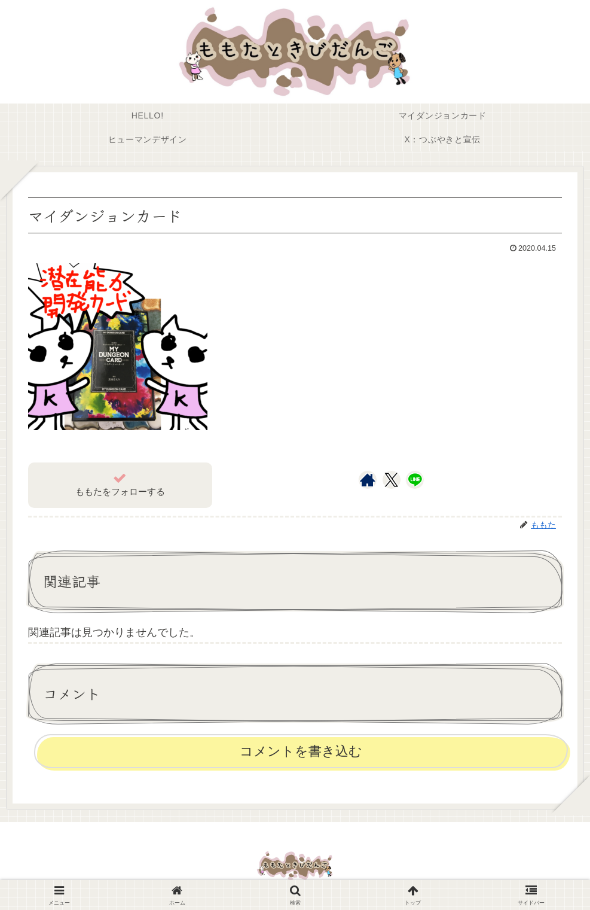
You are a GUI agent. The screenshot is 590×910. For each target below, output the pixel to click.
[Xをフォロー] (391, 480)
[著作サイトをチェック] (367, 480)
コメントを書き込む (301, 751)
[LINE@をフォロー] (414, 480)
